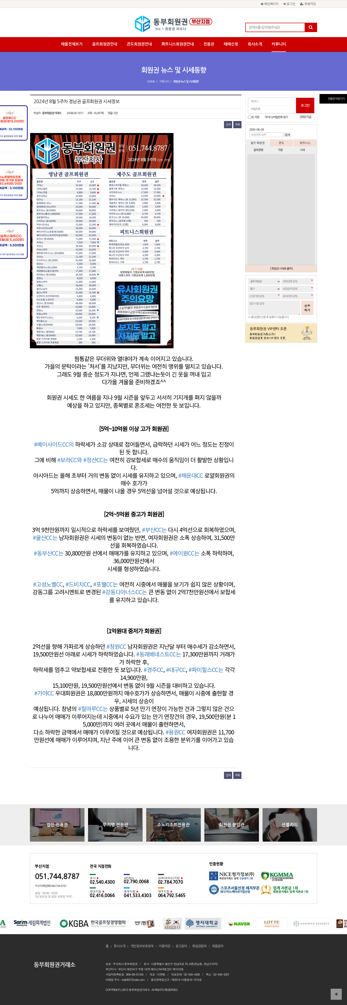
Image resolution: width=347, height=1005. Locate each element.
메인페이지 (270, 3)
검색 (228, 124)
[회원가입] (305, 117)
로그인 (289, 3)
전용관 (208, 44)
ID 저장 (255, 117)
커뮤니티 (279, 44)
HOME (151, 81)
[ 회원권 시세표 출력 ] (281, 268)
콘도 (281, 143)
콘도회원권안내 (139, 44)
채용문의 (217, 946)
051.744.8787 (57, 876)
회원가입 (308, 3)
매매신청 (231, 44)
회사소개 (255, 44)
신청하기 (307, 308)
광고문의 (181, 946)
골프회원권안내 (104, 44)
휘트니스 (305, 143)
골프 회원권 (257, 143)
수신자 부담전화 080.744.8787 (50, 886)
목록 (237, 124)
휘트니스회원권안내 (178, 44)
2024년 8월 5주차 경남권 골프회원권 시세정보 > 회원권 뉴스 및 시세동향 (173, 23)
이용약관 (164, 946)
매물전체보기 (72, 44)
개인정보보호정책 (141, 946)
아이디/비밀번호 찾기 (276, 117)
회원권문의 (199, 946)
